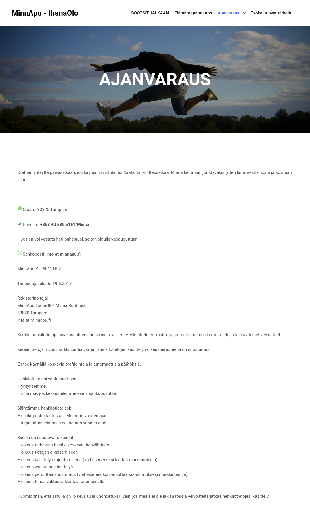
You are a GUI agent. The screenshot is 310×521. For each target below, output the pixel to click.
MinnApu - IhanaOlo (40, 13)
